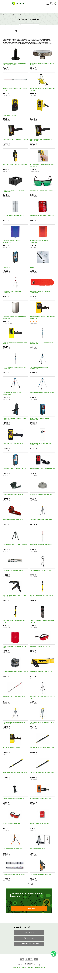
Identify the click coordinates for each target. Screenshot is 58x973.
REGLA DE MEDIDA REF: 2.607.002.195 (13, 215)
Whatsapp (30, 938)
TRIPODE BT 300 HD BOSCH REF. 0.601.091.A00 (39, 368)
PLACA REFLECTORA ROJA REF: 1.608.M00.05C (39, 241)
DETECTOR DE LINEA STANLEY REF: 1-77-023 (42, 114)
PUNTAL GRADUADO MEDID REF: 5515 (40, 874)
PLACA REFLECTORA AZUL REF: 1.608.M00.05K (12, 241)
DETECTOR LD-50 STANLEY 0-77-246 (13, 443)
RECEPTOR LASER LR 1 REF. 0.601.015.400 (14, 468)
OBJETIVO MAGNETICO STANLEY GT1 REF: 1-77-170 (15, 646)
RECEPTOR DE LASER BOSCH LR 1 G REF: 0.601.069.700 (14, 266)
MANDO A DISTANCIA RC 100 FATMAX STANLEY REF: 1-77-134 (13, 114)
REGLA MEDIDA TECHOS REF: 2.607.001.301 (42, 215)
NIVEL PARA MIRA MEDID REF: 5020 (13, 519)
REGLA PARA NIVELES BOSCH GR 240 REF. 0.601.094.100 (14, 368)
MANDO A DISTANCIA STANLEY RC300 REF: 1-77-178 (42, 621)
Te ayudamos (29, 908)
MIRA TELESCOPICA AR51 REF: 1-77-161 (14, 697)
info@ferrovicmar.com (30, 943)
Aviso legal (16, 967)
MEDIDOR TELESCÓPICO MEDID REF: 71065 (42, 747)
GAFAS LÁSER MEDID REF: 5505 (11, 823)
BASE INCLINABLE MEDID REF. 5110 (13, 494)
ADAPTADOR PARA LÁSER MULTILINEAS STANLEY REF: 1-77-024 (14, 64)
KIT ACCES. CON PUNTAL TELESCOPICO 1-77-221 (15, 621)
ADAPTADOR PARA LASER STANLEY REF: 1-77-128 (42, 64)
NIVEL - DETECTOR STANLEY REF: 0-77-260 (15, 164)
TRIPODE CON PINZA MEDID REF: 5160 (41, 519)
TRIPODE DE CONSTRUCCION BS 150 (40, 570)
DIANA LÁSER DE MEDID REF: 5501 (39, 823)
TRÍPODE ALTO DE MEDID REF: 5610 (13, 849)
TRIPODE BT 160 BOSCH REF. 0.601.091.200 (42, 393)
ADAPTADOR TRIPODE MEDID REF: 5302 (41, 494)
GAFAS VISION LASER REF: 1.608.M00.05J (41, 190)
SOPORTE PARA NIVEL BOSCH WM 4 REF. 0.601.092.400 (14, 418)
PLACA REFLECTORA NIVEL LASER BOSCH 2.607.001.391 (15, 317)
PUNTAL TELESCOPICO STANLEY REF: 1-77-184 (42, 596)
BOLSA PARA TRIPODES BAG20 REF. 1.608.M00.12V (40, 292)
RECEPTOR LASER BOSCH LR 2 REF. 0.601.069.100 (40, 418)
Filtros (17, 31)
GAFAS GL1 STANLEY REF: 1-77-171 (40, 646)
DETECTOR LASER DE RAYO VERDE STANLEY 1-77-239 (15, 342)
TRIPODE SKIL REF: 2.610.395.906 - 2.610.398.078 (12, 292)
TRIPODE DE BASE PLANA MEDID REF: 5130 (15, 545)
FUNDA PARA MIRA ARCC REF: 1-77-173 (41, 671)
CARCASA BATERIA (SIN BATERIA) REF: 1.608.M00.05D (14, 190)
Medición (23, 15)
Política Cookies (40, 967)
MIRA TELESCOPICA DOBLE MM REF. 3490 (14, 570)
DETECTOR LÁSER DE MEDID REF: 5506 (40, 798)
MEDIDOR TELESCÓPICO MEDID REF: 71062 (42, 773)
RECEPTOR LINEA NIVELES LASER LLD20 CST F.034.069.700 (42, 317)
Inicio (10, 15)
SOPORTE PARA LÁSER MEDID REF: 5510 (14, 798)
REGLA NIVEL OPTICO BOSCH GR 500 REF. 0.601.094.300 (41, 342)
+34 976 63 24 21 (30, 932)
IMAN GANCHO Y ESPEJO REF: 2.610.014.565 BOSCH (42, 266)
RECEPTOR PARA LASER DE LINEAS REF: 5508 (42, 468)
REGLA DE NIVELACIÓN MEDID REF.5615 (41, 545)
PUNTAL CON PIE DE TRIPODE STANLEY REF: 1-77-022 (42, 89)
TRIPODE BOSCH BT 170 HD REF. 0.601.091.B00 (12, 393)
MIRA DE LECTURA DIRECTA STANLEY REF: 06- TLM (15, 89)
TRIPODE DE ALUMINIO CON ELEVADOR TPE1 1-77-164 (14, 723)
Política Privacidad (27, 967)
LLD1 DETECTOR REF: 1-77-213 (11, 747)
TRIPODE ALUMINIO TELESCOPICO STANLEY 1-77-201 (42, 697)
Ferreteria (16, 15)
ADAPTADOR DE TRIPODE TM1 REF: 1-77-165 (15, 671)
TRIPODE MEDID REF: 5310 (37, 849)
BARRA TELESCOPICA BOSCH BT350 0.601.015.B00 (40, 444)
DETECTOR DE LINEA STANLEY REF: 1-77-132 (15, 139)
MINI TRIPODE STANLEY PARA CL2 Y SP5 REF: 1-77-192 (14, 596)
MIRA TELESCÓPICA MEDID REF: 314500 (14, 874)
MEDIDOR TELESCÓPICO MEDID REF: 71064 (15, 773)
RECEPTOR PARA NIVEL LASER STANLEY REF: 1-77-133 (41, 140)
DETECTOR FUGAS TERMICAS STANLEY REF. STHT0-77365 (42, 165)
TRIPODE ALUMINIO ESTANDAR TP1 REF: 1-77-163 (42, 723)
